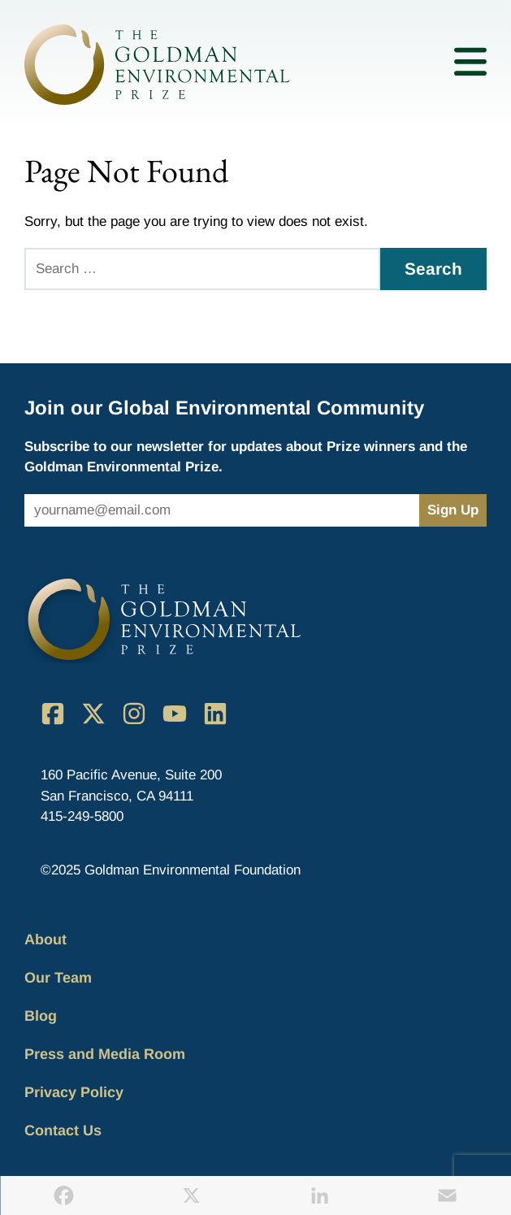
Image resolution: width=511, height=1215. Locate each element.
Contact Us (63, 1130)
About (45, 939)
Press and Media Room (104, 1054)
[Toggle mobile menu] (470, 65)
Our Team (58, 978)
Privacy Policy (73, 1092)
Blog (40, 1016)
